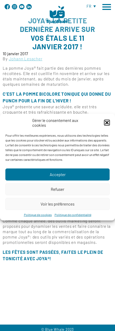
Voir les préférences (57, 208)
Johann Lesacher (25, 58)
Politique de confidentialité (73, 219)
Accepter (58, 179)
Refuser (57, 194)
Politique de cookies (38, 219)
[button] (107, 127)
